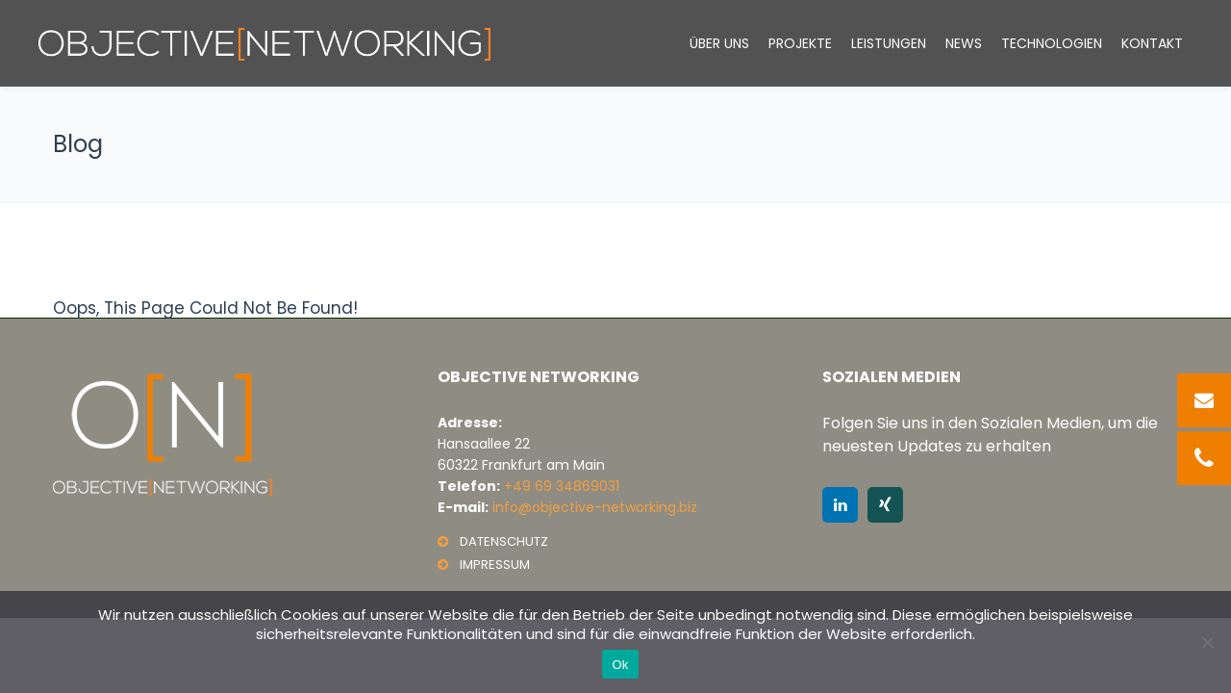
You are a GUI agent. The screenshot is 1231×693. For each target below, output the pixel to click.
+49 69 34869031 (561, 486)
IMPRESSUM (495, 564)
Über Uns (719, 43)
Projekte (800, 43)
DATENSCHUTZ (504, 541)
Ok (620, 664)
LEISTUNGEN (888, 43)
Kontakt (1152, 43)
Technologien (1051, 43)
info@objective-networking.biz (594, 507)
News (963, 43)
